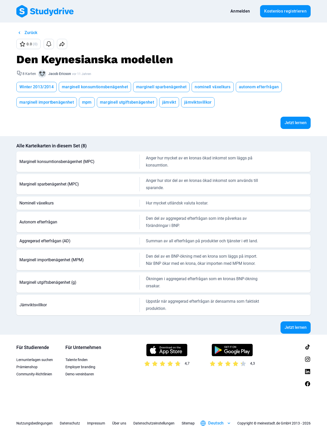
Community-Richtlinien (34, 374)
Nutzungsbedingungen (34, 423)
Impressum (96, 423)
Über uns (119, 423)
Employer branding (80, 367)
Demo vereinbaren (79, 374)
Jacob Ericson (59, 74)
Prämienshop (27, 367)
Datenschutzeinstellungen (153, 423)
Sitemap (188, 423)
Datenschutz (70, 423)
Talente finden (76, 360)
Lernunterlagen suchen (34, 360)
